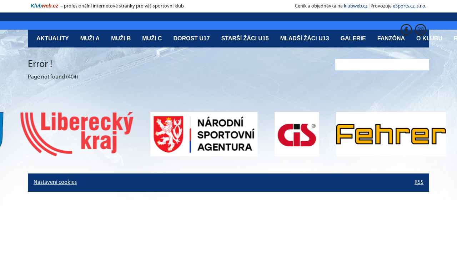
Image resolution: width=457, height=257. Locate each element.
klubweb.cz (355, 6)
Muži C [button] (152, 38)
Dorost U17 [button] (191, 38)
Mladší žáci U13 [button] (304, 38)
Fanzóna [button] (391, 38)
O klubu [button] (429, 38)
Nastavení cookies (55, 182)
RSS (419, 182)
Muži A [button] (90, 38)
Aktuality (52, 38)
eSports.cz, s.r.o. (409, 6)
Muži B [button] (121, 38)
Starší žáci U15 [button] (245, 38)
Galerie (353, 38)
